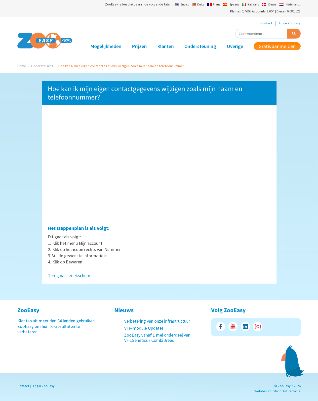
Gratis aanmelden (277, 46)
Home (21, 66)
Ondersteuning (200, 46)
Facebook (220, 326)
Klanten (165, 46)
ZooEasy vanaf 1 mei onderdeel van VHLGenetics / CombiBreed (157, 337)
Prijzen (139, 46)
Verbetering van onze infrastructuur (157, 321)
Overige (235, 46)
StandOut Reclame (287, 391)
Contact (266, 23)
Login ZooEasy (290, 23)
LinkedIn (245, 326)
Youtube (233, 326)
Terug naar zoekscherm (70, 275)
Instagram (257, 326)
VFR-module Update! (143, 328)
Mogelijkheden (105, 46)
